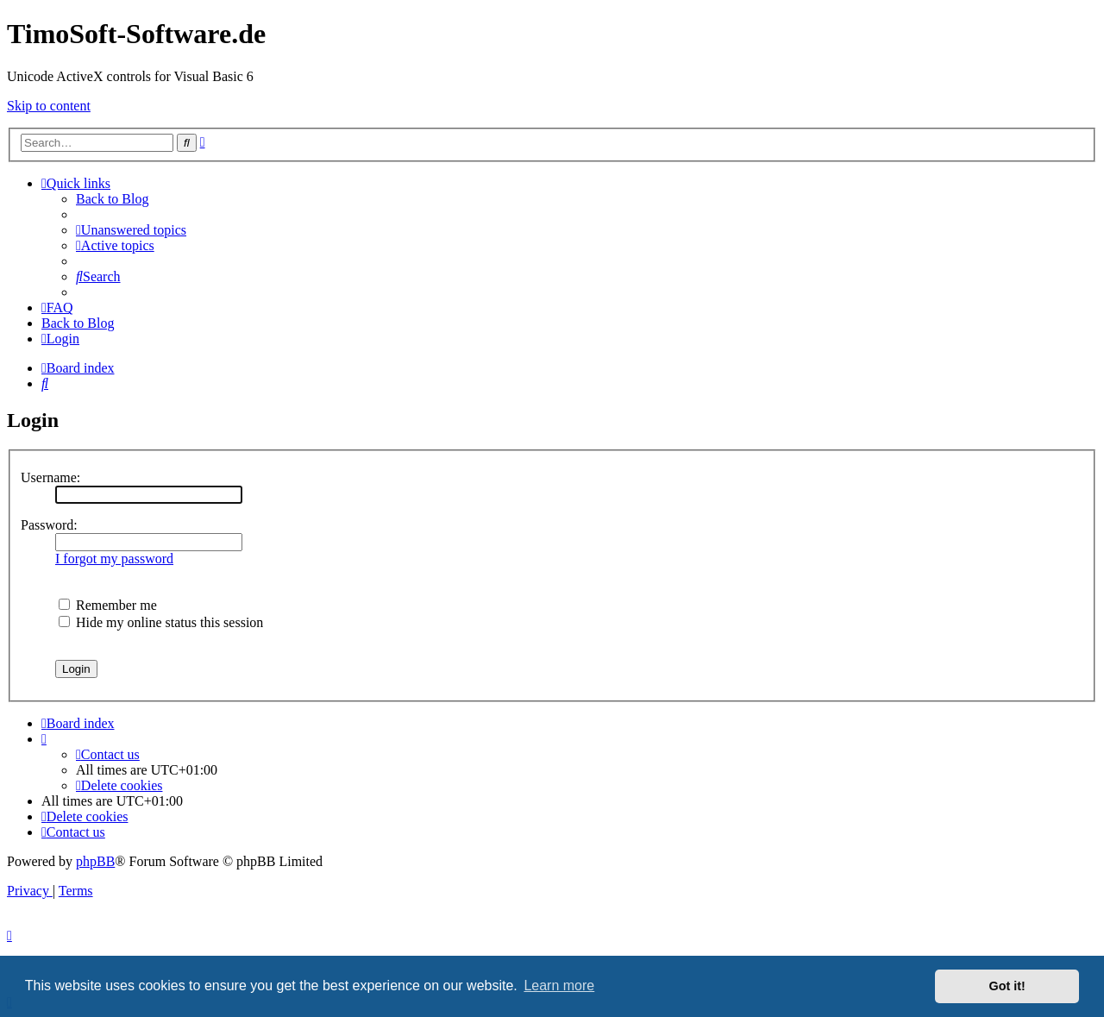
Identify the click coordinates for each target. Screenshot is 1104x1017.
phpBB (95, 861)
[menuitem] (131, 230)
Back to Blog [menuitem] (112, 198)
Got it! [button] (1007, 986)
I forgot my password (114, 558)
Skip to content (49, 105)
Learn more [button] (559, 985)
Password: (49, 525)
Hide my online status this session (161, 622)
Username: (50, 477)
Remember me (108, 605)
